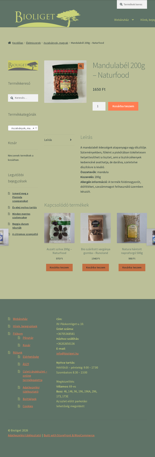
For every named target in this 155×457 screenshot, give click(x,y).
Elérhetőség (31, 357)
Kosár (26, 345)
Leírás (48, 140)
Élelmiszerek (33, 43)
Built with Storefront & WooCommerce (69, 435)
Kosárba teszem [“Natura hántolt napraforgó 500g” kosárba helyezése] (132, 267)
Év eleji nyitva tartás (24, 207)
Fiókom (18, 333)
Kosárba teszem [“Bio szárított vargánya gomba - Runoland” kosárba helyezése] (95, 267)
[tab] (59, 140)
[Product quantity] (99, 106)
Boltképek (29, 399)
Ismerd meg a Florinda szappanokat (20, 197)
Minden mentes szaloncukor (21, 215)
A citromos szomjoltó (25, 234)
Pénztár (28, 338)
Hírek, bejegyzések (25, 326)
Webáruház (121, 20)
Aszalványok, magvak (56, 43)
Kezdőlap (17, 43)
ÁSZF (26, 364)
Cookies (28, 406)
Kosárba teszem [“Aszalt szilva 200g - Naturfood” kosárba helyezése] (59, 267)
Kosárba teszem (123, 106)
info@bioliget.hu (67, 353)
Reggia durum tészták (20, 225)
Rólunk (17, 352)
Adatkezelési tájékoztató (24, 435)
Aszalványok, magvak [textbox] (23, 128)
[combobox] (23, 128)
